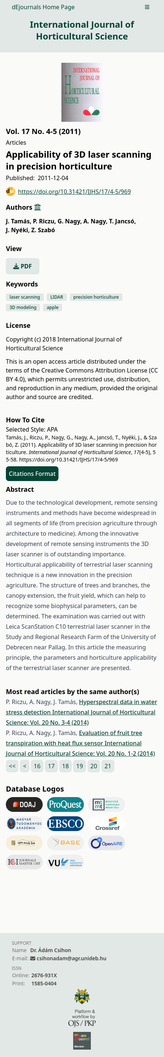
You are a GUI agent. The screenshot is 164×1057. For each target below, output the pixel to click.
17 (51, 766)
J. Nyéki (18, 230)
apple (52, 307)
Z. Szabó (43, 230)
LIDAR (56, 297)
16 (37, 766)
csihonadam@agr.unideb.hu (71, 958)
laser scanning (25, 297)
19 (79, 766)
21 (107, 766)
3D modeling (23, 307)
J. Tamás (18, 221)
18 (65, 766)
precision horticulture (96, 297)
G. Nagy (70, 221)
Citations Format (32, 474)
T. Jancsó (122, 221)
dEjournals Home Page (43, 7)
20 (93, 766)
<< (12, 766)
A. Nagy (95, 221)
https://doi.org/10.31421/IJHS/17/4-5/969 (68, 191)
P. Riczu (44, 221)
